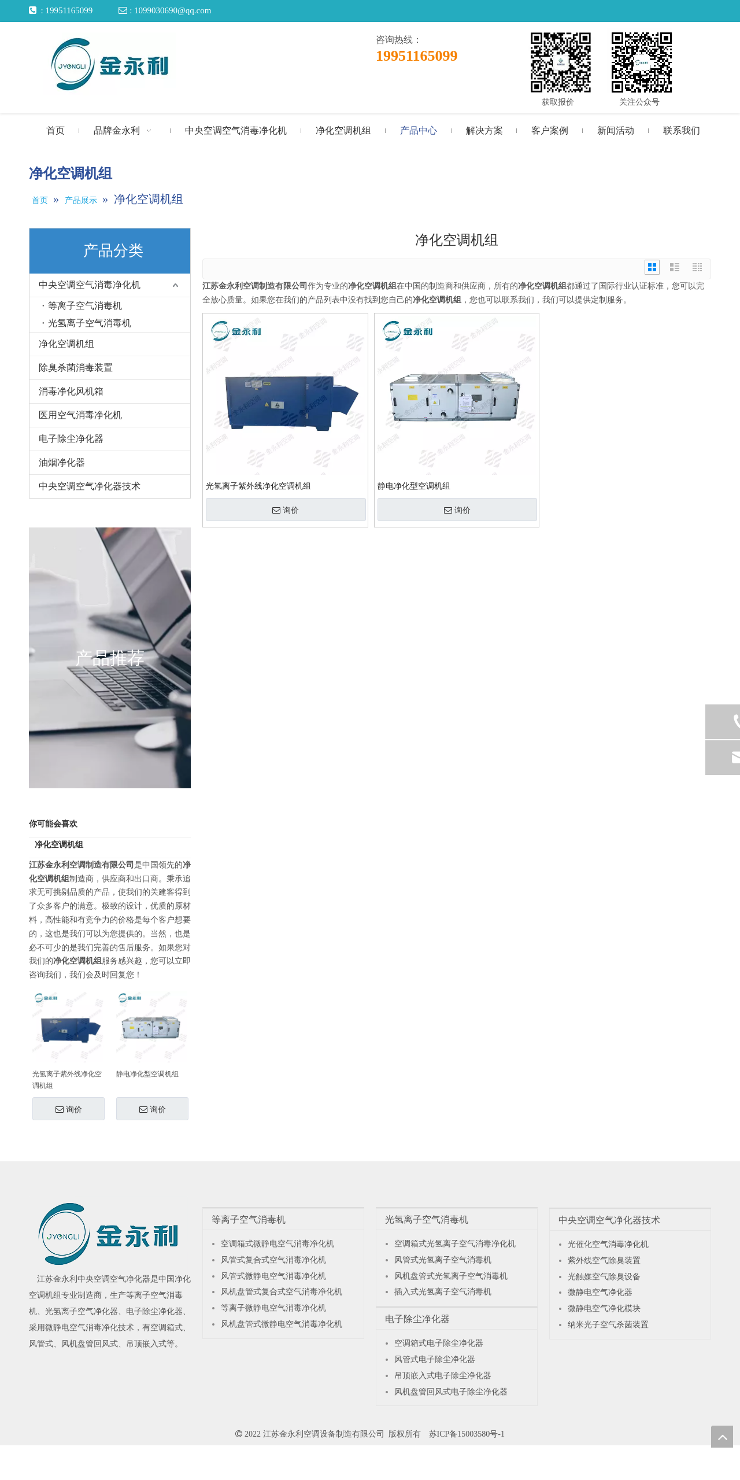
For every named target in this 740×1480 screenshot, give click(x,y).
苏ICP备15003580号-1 (467, 1434)
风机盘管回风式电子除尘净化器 (451, 1391)
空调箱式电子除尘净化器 (438, 1343)
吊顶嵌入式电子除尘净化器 (442, 1375)
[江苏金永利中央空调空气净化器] (108, 1233)
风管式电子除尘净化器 (434, 1359)
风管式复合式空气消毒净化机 (273, 1260)
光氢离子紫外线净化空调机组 (67, 1080)
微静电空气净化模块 (604, 1308)
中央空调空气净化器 (113, 1279)
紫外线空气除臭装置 (604, 1260)
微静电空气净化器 (600, 1292)
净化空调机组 (66, 344)
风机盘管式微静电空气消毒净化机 (281, 1324)
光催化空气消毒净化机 (608, 1244)
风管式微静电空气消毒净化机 (273, 1276)
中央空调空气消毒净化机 (89, 285)
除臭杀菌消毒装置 (76, 367)
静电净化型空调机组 (147, 1074)
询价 (69, 1109)
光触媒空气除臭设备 (604, 1276)
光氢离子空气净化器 (81, 1311)
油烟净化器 (62, 462)
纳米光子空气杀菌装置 (608, 1324)
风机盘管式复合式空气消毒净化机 (281, 1291)
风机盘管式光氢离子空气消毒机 (451, 1276)
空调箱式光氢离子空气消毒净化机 (455, 1243)
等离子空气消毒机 (85, 306)
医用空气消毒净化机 (80, 415)
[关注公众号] (641, 62)
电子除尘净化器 (71, 439)
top (722, 1437)
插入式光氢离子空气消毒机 (442, 1291)
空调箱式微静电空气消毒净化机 (277, 1243)
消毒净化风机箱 (71, 391)
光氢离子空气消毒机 (89, 323)
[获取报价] (560, 62)
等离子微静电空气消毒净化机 (273, 1308)
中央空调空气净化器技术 (89, 486)
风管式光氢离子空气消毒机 (442, 1260)
